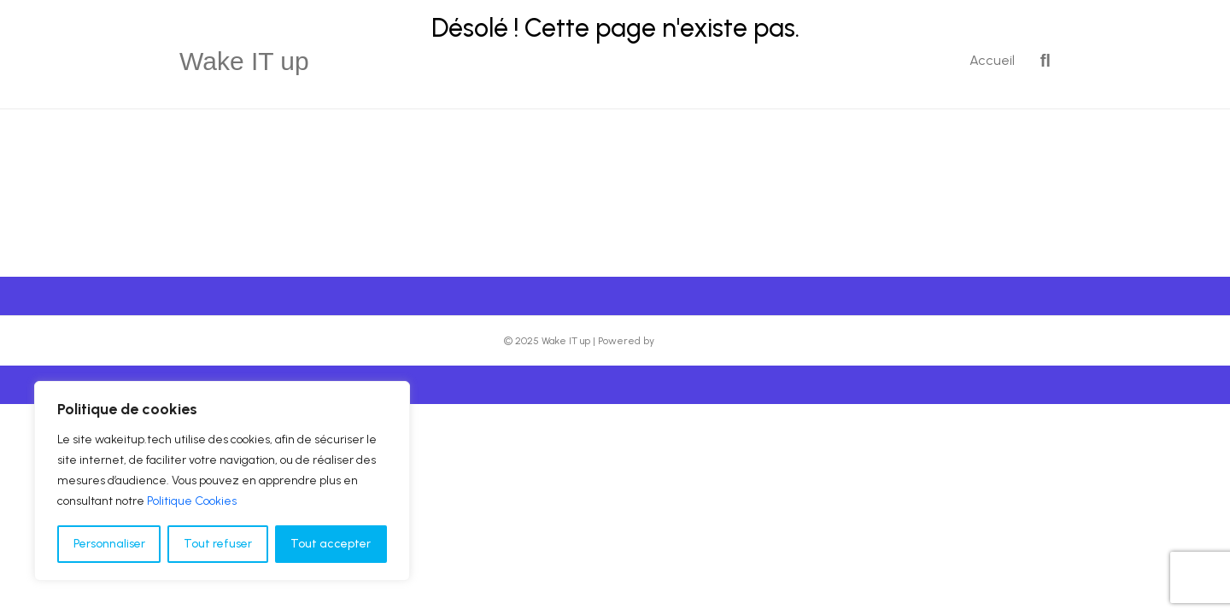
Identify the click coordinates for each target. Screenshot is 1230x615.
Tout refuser (218, 543)
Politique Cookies (192, 501)
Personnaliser (109, 543)
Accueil (992, 60)
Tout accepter (330, 543)
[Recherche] (1039, 60)
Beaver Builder (691, 341)
